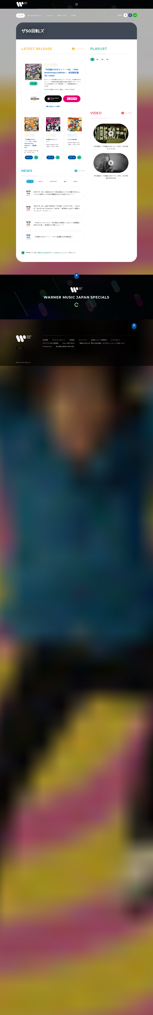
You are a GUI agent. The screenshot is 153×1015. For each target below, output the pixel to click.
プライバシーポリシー (58, 340)
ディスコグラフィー (35, 16)
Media (75, 181)
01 (92, 59)
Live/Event (53, 181)
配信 (65, 181)
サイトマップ (83, 340)
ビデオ (73, 16)
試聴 (33, 83)
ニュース (49, 16)
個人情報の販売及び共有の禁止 (65, 346)
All (30, 181)
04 (107, 59)
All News (79, 170)
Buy (29, 157)
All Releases (78, 48)
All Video (126, 113)
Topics (40, 181)
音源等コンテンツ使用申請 (99, 340)
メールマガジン (115, 340)
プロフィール (61, 16)
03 (102, 59)
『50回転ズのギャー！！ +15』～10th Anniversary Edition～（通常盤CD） (30, 143)
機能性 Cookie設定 (43, 252)
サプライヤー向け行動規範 (50, 343)
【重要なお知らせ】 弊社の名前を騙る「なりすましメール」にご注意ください (102, 343)
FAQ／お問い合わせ (69, 343)
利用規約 (72, 340)
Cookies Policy (47, 346)
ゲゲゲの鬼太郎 (72, 139)
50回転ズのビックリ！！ (51, 140)
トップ (20, 16)
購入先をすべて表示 (53, 106)
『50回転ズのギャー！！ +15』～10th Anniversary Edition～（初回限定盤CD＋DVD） (61, 72)
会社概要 (45, 340)
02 (97, 59)
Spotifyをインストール (60, 252)
